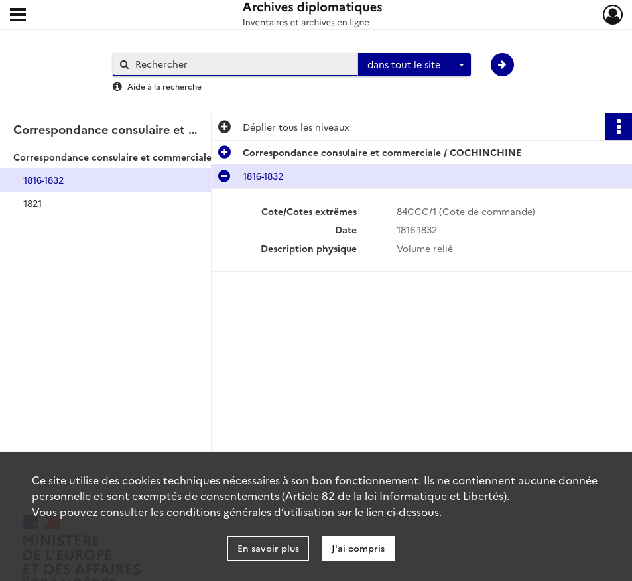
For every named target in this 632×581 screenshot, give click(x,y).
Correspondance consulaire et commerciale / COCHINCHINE (146, 156)
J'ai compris (358, 547)
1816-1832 (43, 179)
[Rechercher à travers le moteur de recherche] (242, 64)
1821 (32, 203)
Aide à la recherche (164, 86)
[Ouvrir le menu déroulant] (18, 16)
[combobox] (414, 65)
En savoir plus (268, 547)
